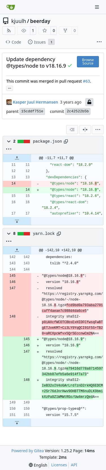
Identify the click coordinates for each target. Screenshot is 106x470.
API (74, 464)
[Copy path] (66, 141)
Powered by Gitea (27, 450)
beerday (40, 21)
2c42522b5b (78, 111)
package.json (47, 141)
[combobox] (72, 129)
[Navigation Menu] (97, 7)
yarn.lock (44, 233)
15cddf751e (32, 111)
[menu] (98, 129)
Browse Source (88, 61)
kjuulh (18, 21)
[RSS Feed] (8, 30)
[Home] (11, 7)
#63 (86, 81)
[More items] (99, 42)
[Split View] (85, 129)
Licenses (59, 464)
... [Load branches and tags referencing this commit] (9, 88)
